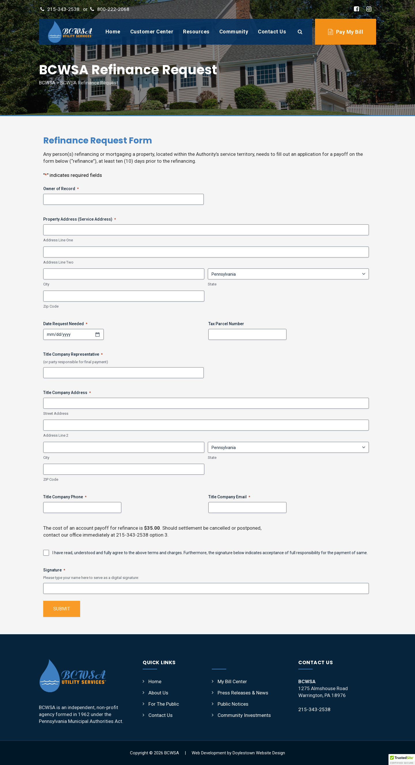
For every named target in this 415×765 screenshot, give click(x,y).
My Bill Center (232, 681)
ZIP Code (50, 479)
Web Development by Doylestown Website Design (238, 752)
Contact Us (272, 32)
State (212, 284)
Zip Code (51, 306)
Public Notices (233, 704)
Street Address (55, 413)
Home (112, 32)
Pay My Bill (349, 32)
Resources (196, 32)
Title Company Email (229, 497)
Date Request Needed (65, 324)
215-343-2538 (63, 9)
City (46, 284)
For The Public (163, 704)
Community (233, 32)
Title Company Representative (73, 354)
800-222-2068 (113, 9)
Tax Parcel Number (226, 323)
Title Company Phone (64, 497)
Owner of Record (61, 189)
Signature (54, 570)
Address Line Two (58, 262)
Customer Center (151, 32)
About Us (158, 693)
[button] (401, 759)
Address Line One (58, 240)
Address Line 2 (55, 435)
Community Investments (244, 715)
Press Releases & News (243, 693)
